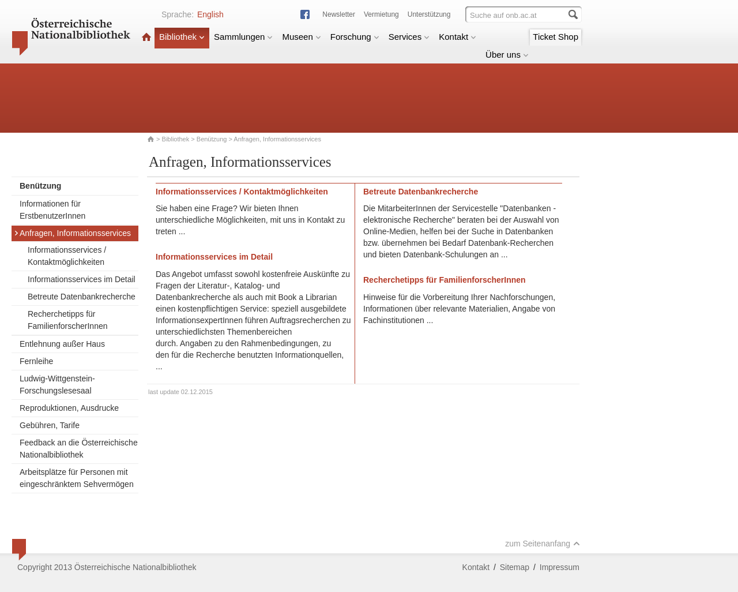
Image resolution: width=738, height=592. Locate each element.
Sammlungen (243, 37)
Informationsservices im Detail (81, 279)
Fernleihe (36, 361)
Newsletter (338, 14)
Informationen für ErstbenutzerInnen (52, 209)
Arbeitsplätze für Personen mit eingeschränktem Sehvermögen (77, 478)
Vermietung (381, 14)
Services (409, 37)
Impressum (559, 567)
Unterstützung (429, 14)
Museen (301, 37)
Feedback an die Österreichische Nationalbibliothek (79, 448)
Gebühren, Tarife (50, 425)
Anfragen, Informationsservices (72, 233)
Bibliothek (182, 37)
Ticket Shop (555, 37)
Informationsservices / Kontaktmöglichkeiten (67, 256)
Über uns (507, 54)
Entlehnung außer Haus (62, 344)
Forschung (354, 37)
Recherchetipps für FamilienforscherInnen (68, 320)
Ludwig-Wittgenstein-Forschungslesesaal (57, 384)
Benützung (212, 139)
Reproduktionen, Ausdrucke (69, 408)
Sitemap (514, 567)
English (210, 14)
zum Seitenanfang (542, 543)
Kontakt (457, 37)
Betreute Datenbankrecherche (81, 296)
